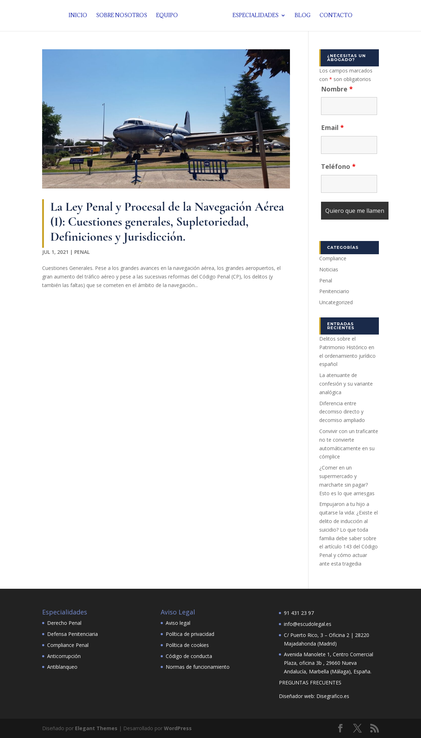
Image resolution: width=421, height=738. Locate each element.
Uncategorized (336, 302)
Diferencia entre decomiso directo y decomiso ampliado (342, 412)
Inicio (80, 16)
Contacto (333, 16)
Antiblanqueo (62, 666)
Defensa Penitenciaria (72, 634)
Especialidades (253, 16)
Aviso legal (178, 622)
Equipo (169, 16)
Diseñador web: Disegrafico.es (314, 696)
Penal (82, 251)
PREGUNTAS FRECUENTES (310, 682)
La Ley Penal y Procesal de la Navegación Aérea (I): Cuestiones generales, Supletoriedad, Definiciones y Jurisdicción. (167, 221)
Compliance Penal (68, 645)
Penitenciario (334, 291)
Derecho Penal (64, 622)
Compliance (332, 258)
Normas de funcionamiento (198, 666)
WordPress (178, 728)
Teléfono (338, 166)
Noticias (328, 269)
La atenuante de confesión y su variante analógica (346, 384)
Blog (300, 16)
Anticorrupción (64, 656)
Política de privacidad (190, 634)
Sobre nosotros (123, 16)
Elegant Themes (96, 728)
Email (332, 127)
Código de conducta (189, 656)
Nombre (337, 89)
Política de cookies (187, 645)
